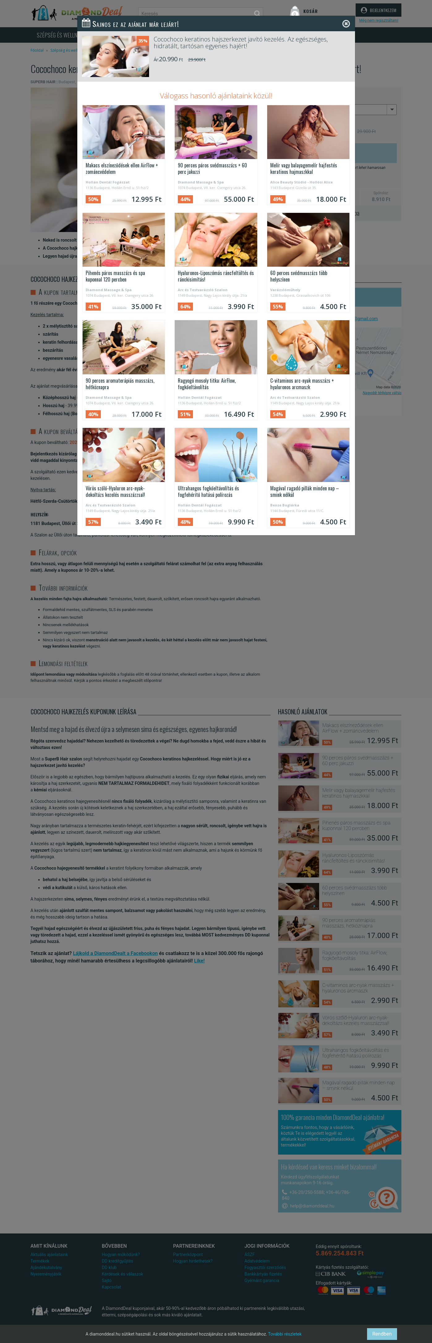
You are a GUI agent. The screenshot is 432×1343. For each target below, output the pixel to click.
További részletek (285, 1334)
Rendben (382, 1334)
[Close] (346, 23)
